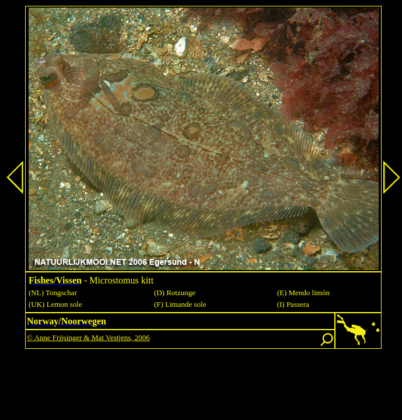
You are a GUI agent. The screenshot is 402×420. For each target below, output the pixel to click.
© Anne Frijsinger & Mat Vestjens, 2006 (88, 337)
